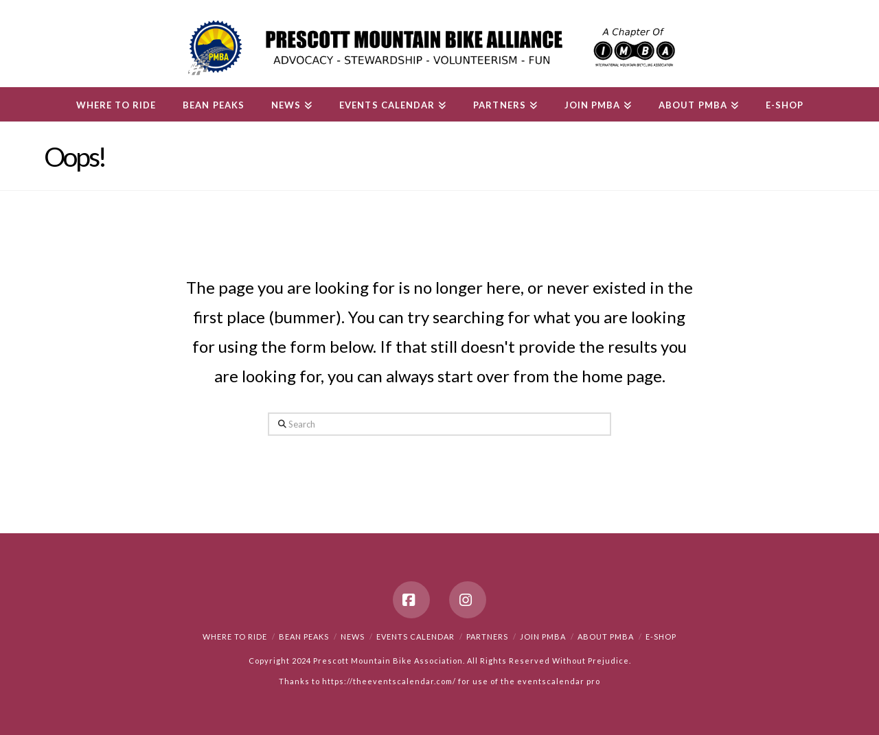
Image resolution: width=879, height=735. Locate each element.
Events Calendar (415, 636)
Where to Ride (235, 636)
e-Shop (661, 636)
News (353, 636)
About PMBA (606, 636)
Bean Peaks (304, 636)
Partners (487, 636)
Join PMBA (543, 636)
